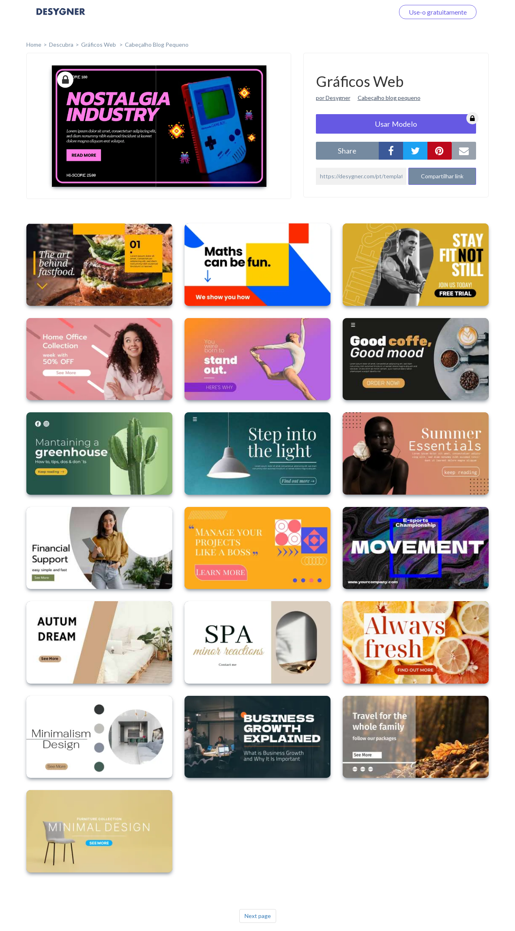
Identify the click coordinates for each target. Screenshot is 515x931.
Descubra (61, 44)
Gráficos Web (99, 44)
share (347, 150)
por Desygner (333, 97)
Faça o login (368, 12)
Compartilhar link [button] (442, 176)
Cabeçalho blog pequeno (389, 97)
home (33, 44)
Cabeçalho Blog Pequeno (157, 44)
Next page (258, 915)
